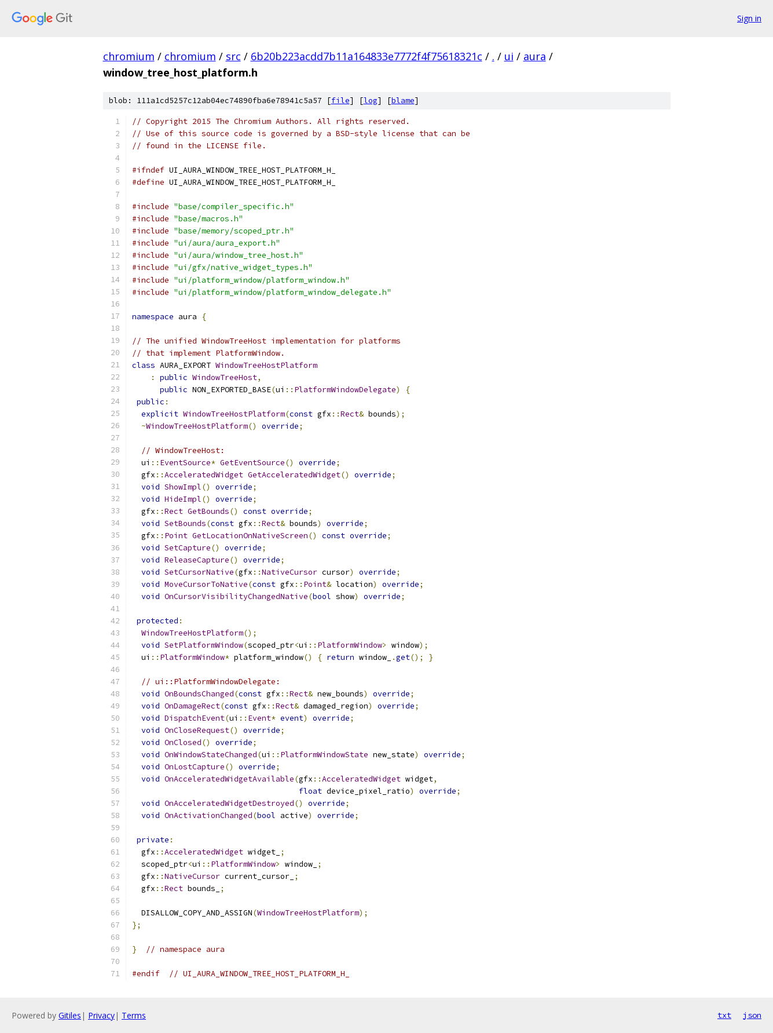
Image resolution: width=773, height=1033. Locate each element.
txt (724, 1015)
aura (534, 56)
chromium (129, 56)
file (340, 100)
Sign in (749, 18)
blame (403, 100)
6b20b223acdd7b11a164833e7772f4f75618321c (366, 56)
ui (509, 56)
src (233, 56)
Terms (134, 1015)
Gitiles (69, 1015)
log (371, 100)
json (752, 1015)
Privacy (101, 1015)
